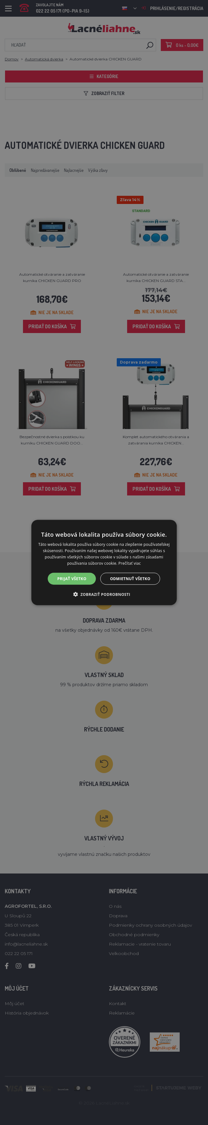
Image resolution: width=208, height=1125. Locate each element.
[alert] (104, 562)
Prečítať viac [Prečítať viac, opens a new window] (129, 563)
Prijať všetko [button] (72, 578)
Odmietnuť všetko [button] (130, 578)
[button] (104, 594)
